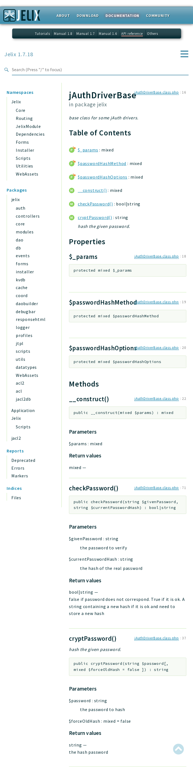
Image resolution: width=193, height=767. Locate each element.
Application (23, 410)
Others (152, 33)
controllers (28, 216)
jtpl (20, 343)
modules (25, 232)
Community (158, 15)
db (18, 248)
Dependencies (30, 134)
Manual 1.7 (85, 33)
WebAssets (27, 174)
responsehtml (31, 319)
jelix (15, 199)
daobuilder (27, 303)
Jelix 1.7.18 (18, 54)
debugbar (25, 311)
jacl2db (23, 399)
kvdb (20, 279)
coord (22, 295)
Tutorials (42, 33)
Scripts (23, 158)
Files (16, 497)
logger (23, 327)
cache (22, 287)
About (63, 15)
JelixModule (28, 126)
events (23, 255)
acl (19, 391)
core (20, 224)
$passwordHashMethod (102, 163)
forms (22, 263)
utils (20, 359)
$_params (88, 150)
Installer (25, 150)
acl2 (20, 383)
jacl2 (16, 438)
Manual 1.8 (63, 33)
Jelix (16, 101)
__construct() (92, 190)
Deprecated (23, 460)
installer (25, 271)
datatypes (26, 367)
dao (19, 240)
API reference (132, 33)
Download (88, 15)
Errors (18, 468)
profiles (24, 335)
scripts (23, 351)
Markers (19, 475)
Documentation (122, 15)
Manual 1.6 (108, 33)
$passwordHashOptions (102, 177)
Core (20, 110)
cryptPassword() (95, 217)
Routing (24, 118)
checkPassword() (95, 204)
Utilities (24, 166)
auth (20, 208)
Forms (22, 142)
